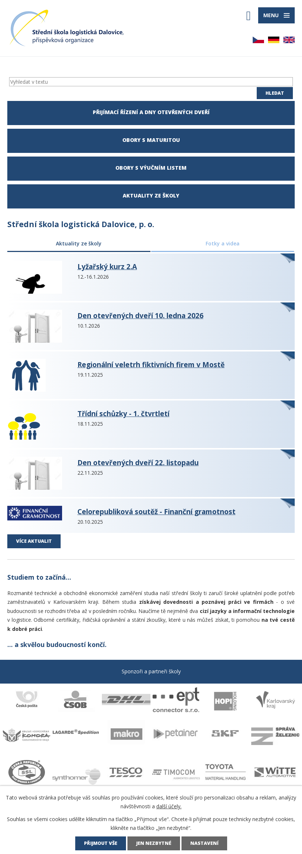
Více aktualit (34, 541)
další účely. (168, 806)
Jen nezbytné (153, 843)
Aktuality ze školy (79, 243)
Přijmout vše (100, 843)
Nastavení (204, 843)
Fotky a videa (223, 243)
